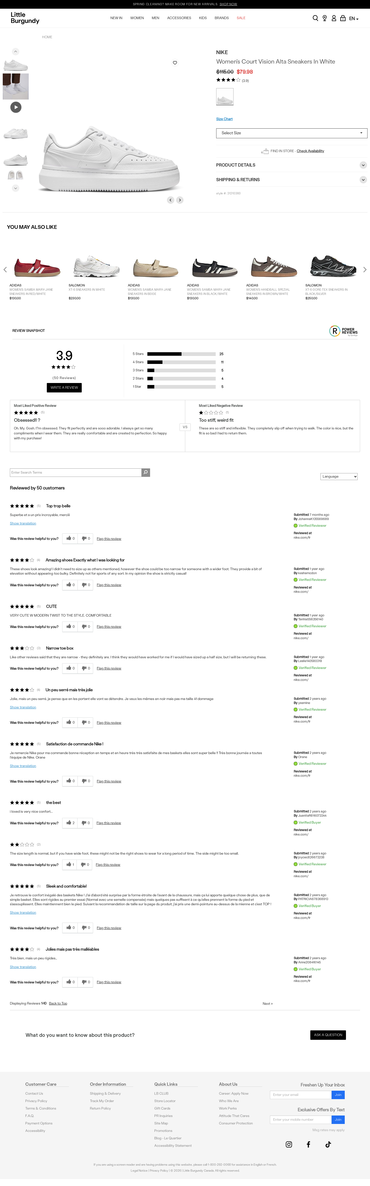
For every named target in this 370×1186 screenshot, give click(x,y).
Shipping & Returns (292, 179)
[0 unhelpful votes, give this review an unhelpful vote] (85, 538)
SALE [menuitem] (241, 18)
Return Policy (100, 1108)
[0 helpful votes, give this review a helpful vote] (70, 538)
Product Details (292, 165)
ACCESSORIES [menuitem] (179, 18)
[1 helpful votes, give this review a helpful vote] (69, 865)
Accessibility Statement (173, 1146)
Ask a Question (328, 1035)
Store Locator (165, 1101)
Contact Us (34, 1093)
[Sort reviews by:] (339, 476)
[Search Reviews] (80, 472)
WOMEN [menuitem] (137, 18)
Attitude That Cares (234, 1116)
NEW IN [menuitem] (116, 18)
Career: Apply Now (234, 1093)
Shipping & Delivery (105, 1093)
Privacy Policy (36, 1101)
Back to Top (58, 1003)
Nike (222, 52)
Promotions (163, 1131)
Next (15, 187)
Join (338, 1095)
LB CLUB (161, 1093)
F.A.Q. (29, 1116)
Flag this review (109, 539)
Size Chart (224, 119)
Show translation (23, 523)
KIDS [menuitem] (203, 18)
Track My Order (102, 1101)
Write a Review (64, 387)
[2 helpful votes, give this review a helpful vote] (69, 823)
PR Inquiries (163, 1116)
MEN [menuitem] (155, 18)
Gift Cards (162, 1108)
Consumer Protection (236, 1123)
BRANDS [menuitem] (222, 18)
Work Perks (228, 1108)
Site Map (161, 1123)
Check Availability (310, 151)
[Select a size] (292, 133)
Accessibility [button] (35, 1131)
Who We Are (229, 1101)
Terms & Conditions (40, 1108)
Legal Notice (139, 1170)
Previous (15, 50)
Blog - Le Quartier (168, 1138)
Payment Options (39, 1123)
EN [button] (354, 18)
